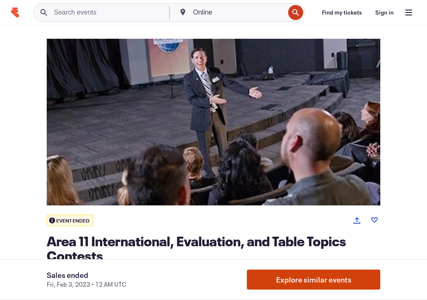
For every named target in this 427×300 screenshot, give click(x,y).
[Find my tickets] (342, 12)
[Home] (15, 13)
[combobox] (238, 12)
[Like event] (374, 220)
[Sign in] (384, 12)
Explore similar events (314, 280)
